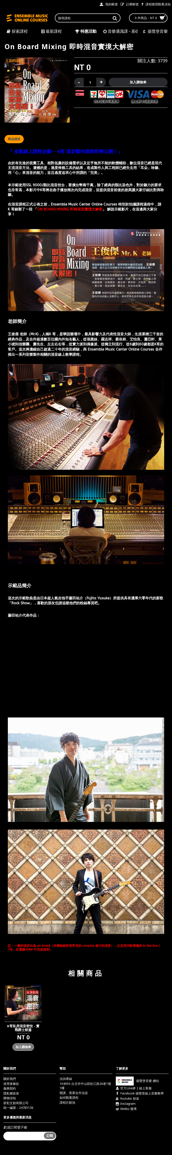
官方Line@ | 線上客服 (134, 1088)
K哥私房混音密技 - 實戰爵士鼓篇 (23, 1028)
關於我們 (9, 1079)
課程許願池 (67, 1102)
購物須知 (9, 1098)
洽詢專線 (66, 1079)
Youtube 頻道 (127, 1098)
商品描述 (14, 139)
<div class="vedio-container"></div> (86, 668)
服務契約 (9, 1088)
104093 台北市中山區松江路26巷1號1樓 (85, 1085)
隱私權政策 (11, 1093)
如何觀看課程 (69, 1097)
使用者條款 (11, 1083)
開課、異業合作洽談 (74, 1093)
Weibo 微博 (126, 1109)
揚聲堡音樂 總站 (137, 1081)
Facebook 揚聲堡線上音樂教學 (140, 1093)
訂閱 (50, 1135)
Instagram (125, 1103)
